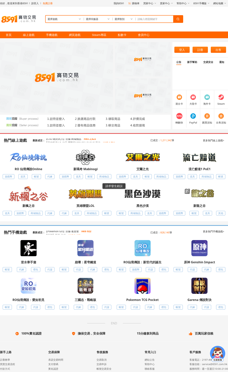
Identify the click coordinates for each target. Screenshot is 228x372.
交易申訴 (102, 364)
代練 (49, 176)
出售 (218, 50)
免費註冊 (48, 3)
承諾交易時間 (55, 359)
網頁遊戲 (74, 35)
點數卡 (122, 35)
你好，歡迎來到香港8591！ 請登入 (19, 3)
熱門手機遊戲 (15, 232)
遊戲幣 (8, 176)
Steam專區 (99, 35)
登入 (182, 50)
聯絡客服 (150, 368)
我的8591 (119, 3)
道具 (23, 176)
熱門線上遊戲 (15, 140)
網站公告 (150, 359)
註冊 (200, 50)
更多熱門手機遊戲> (213, 231)
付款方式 (5, 368)
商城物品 (104, 176)
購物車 (133, 3)
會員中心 (143, 35)
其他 (220, 213)
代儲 (49, 269)
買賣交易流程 (7, 364)
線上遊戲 (28, 35)
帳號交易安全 (104, 368)
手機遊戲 (51, 35)
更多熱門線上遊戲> (213, 140)
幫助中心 (150, 364)
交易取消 (102, 359)
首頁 (8, 35)
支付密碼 (53, 364)
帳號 (36, 176)
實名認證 (53, 368)
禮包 (35, 269)
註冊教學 (5, 359)
